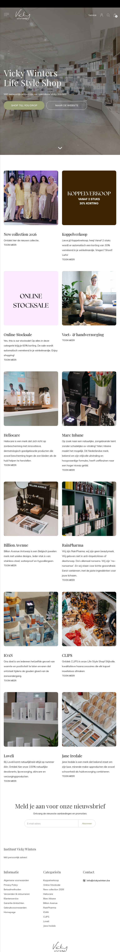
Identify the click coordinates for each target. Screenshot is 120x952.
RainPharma (49, 907)
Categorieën (52, 872)
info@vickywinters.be (98, 880)
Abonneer (87, 823)
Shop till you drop (24, 105)
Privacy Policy (11, 884)
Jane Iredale (49, 925)
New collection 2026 (53, 889)
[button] (6, 14)
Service (92, 15)
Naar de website (66, 105)
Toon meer (10, 244)
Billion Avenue (50, 903)
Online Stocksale (51, 884)
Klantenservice (11, 898)
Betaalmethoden (12, 889)
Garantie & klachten (14, 903)
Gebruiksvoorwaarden (15, 907)
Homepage (9, 912)
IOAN (46, 912)
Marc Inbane (49, 898)
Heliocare (48, 894)
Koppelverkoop (51, 880)
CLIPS (46, 916)
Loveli (46, 921)
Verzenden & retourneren (17, 894)
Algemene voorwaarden (16, 880)
